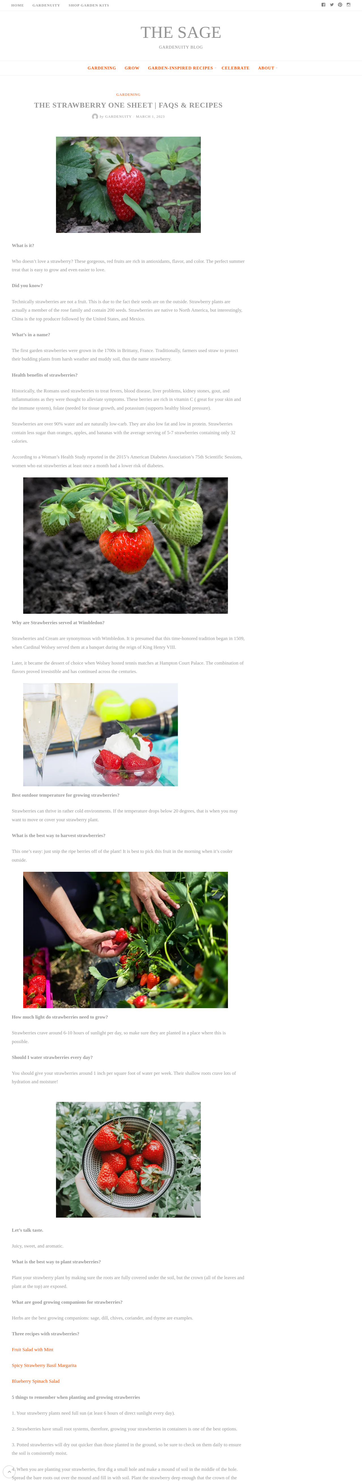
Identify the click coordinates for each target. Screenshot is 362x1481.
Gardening (102, 68)
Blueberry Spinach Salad (35, 1372)
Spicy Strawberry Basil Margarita (44, 1356)
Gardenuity (46, 5)
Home (17, 5)
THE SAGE (181, 32)
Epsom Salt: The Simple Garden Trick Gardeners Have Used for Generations (311, 401)
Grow (132, 68)
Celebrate (236, 68)
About (266, 68)
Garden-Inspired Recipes (180, 68)
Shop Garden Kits (89, 5)
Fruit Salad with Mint (32, 1340)
